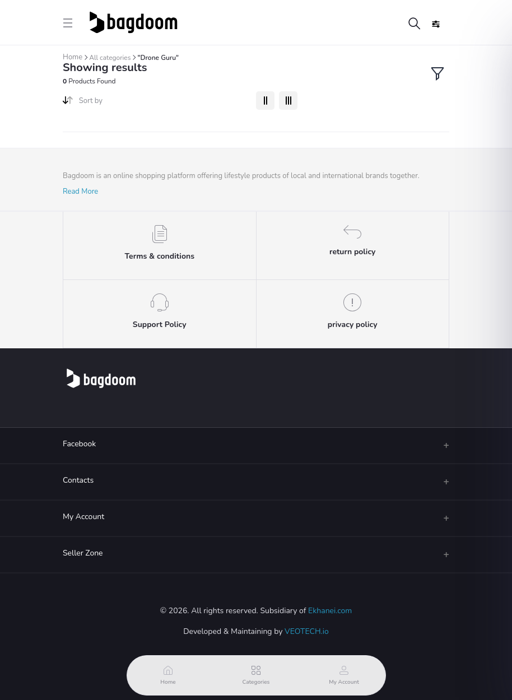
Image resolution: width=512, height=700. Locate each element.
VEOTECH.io (307, 631)
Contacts (78, 480)
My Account (83, 516)
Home (72, 57)
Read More (80, 191)
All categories (110, 57)
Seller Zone (83, 553)
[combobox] (163, 103)
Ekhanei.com (330, 610)
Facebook (79, 443)
